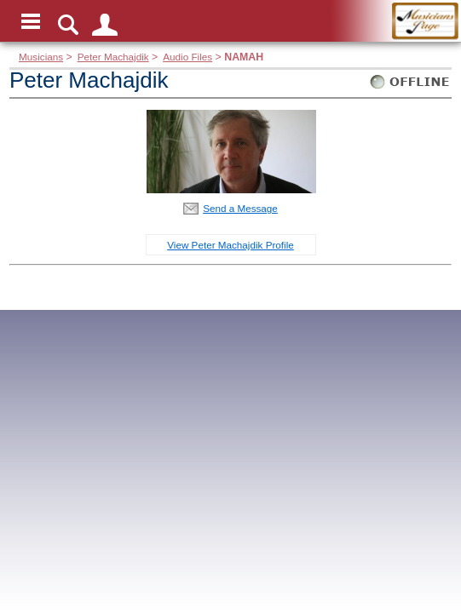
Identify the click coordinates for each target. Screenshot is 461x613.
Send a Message (240, 208)
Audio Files (187, 56)
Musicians (41, 56)
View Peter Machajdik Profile (230, 244)
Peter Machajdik (113, 56)
